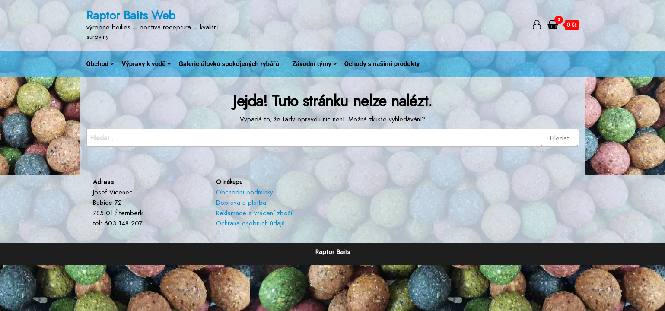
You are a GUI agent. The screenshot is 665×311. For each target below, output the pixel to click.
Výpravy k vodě (143, 64)
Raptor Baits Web (130, 15)
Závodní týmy (311, 64)
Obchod (97, 64)
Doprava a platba (241, 202)
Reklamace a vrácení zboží (254, 213)
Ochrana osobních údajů (250, 223)
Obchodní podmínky (244, 192)
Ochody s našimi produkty (382, 64)
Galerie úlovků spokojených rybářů (228, 64)
